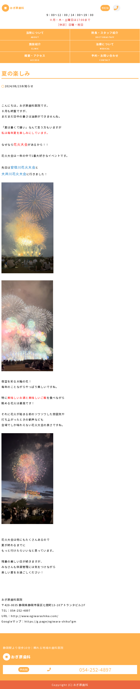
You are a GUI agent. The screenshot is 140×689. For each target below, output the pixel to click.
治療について (105, 44)
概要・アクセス (34, 55)
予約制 (105, 7)
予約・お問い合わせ (104, 55)
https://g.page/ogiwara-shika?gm (50, 621)
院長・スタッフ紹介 (104, 33)
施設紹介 (35, 44)
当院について (35, 33)
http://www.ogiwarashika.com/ (34, 616)
